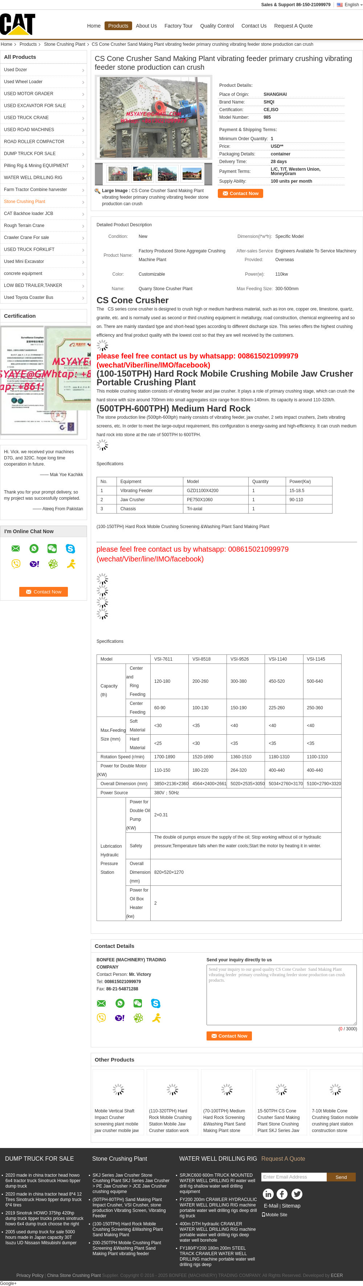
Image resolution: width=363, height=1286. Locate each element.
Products (118, 26)
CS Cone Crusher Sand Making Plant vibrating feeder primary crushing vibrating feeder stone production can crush (155, 197)
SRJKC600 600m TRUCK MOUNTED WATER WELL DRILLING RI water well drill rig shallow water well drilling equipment (217, 1183)
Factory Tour (178, 26)
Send (341, 1177)
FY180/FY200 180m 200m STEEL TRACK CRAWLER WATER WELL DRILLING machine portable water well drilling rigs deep (217, 1256)
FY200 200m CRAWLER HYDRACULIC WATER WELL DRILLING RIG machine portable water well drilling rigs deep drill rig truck (218, 1207)
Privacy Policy (30, 1275)
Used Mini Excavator (24, 261)
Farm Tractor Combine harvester (35, 189)
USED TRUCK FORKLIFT (29, 249)
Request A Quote (293, 26)
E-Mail (271, 1206)
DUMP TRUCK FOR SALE (30, 153)
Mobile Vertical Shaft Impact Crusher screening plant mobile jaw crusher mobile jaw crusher (117, 1124)
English (354, 4)
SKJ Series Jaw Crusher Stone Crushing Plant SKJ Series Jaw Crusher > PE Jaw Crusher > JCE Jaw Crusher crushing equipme (131, 1183)
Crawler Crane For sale (26, 237)
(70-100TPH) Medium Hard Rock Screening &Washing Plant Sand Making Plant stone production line (224, 1124)
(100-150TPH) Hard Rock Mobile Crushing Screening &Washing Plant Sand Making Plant (128, 1229)
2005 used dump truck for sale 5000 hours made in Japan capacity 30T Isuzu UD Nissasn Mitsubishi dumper (41, 1237)
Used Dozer (15, 69)
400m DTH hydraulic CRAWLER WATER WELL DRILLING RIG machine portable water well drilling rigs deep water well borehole (218, 1232)
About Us (146, 26)
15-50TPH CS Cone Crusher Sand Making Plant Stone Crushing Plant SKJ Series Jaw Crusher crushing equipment (279, 1127)
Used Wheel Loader (23, 81)
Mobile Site (274, 1214)
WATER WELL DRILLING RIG (33, 177)
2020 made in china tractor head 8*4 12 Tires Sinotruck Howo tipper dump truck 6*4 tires (43, 1200)
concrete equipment (23, 273)
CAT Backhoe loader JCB (28, 213)
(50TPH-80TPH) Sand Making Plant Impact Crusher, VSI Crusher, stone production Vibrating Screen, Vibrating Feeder (129, 1207)
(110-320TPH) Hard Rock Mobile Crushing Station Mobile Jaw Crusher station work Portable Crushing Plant (172, 1124)
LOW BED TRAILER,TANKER (33, 285)
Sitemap (291, 1206)
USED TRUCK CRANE (26, 117)
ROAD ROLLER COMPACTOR (34, 141)
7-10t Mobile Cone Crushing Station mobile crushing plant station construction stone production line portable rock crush (335, 1127)
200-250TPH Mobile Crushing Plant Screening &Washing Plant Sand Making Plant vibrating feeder (127, 1248)
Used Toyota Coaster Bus (28, 297)
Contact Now (244, 193)
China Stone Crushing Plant (74, 1275)
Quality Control (217, 26)
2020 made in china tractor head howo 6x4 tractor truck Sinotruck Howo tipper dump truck (43, 1181)
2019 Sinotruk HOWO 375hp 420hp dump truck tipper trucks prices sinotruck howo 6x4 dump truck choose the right (44, 1218)
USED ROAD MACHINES (29, 129)
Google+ (8, 1283)
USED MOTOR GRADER (28, 93)
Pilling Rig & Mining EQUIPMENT (36, 165)
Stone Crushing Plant (64, 44)
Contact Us (253, 26)
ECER (337, 1275)
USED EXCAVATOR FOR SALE (35, 105)
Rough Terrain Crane (24, 225)
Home (94, 26)
